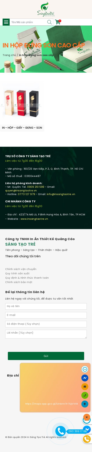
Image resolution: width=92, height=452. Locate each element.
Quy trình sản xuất (17, 273)
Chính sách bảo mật (18, 282)
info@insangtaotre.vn (61, 194)
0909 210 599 (35, 187)
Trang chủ (9, 55)
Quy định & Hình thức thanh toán (27, 278)
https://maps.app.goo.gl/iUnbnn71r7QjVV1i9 (51, 404)
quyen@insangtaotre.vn (21, 190)
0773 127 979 (26, 194)
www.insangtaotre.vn (34, 219)
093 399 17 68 (77, 431)
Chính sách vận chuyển (20, 269)
